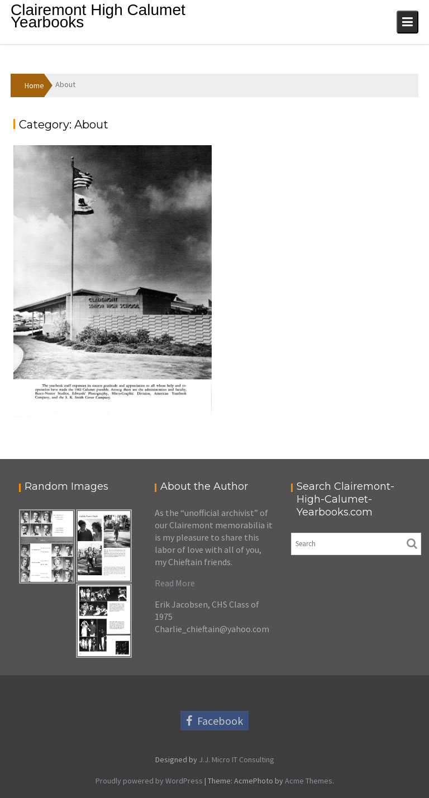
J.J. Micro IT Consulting (235, 759)
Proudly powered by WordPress (149, 781)
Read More (175, 583)
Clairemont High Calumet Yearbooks (98, 16)
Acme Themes (308, 781)
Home (34, 85)
